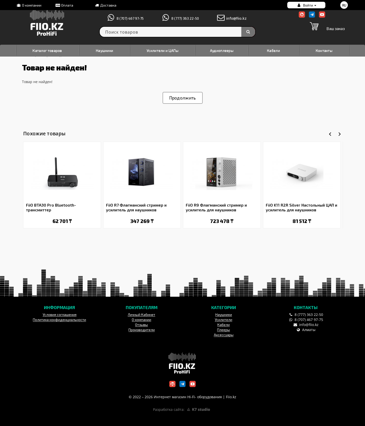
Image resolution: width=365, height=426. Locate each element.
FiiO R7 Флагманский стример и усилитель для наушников (136, 207)
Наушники (104, 50)
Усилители (223, 319)
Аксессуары (223, 335)
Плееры (223, 330)
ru (344, 5)
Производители (141, 330)
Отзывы (141, 324)
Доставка (105, 5)
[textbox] (177, 32)
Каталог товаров (47, 50)
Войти (306, 5)
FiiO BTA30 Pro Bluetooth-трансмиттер (51, 207)
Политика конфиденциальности (59, 319)
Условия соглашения (59, 314)
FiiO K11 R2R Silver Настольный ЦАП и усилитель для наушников (301, 207)
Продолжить (182, 97)
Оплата (64, 5)
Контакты (324, 50)
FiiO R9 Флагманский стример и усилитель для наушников (216, 207)
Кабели (273, 50)
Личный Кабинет (141, 314)
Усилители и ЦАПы (162, 50)
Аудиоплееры (221, 50)
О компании (28, 5)
